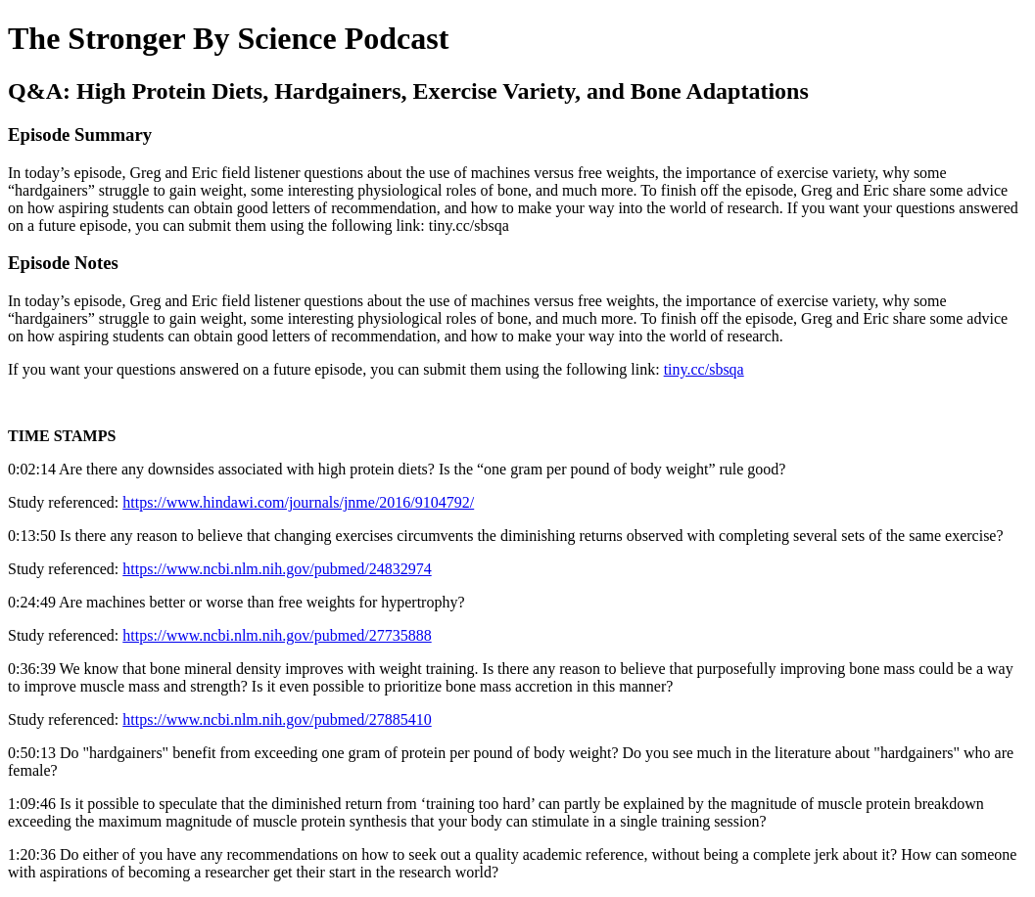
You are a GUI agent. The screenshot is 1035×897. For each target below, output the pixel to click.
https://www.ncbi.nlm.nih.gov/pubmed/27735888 (276, 635)
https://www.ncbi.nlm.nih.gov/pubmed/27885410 (276, 719)
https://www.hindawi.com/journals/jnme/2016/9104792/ (298, 502)
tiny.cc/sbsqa (704, 369)
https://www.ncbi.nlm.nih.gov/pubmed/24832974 (276, 569)
